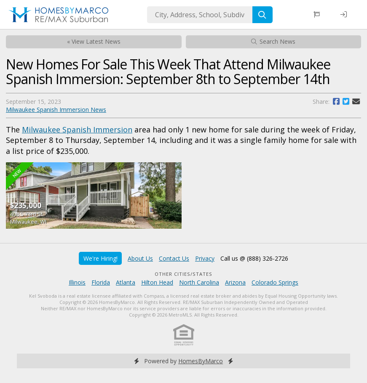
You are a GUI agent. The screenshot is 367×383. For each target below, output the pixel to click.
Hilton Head (157, 282)
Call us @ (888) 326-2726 (254, 258)
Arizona (235, 282)
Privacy (204, 258)
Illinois (77, 282)
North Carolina (199, 282)
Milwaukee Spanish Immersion (77, 129)
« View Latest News (94, 41)
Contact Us (174, 258)
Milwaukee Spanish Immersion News (56, 110)
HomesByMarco (200, 361)
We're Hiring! (100, 258)
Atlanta (125, 282)
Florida (100, 282)
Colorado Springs (275, 282)
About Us (140, 258)
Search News (273, 41)
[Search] (262, 14)
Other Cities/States (183, 274)
